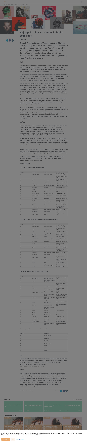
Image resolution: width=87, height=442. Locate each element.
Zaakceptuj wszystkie (5, 439)
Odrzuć (13, 439)
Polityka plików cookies (20, 439)
